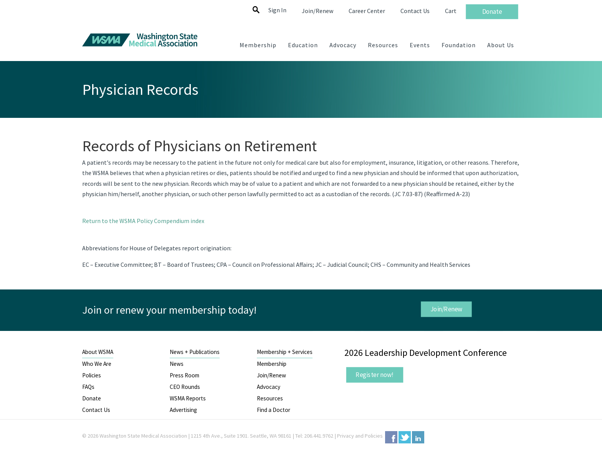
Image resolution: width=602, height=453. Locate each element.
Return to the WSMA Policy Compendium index (143, 221)
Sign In (277, 10)
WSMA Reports (188, 398)
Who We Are (96, 363)
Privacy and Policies (360, 435)
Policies (91, 375)
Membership (271, 363)
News (177, 363)
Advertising (183, 409)
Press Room (184, 375)
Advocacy (268, 386)
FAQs (88, 386)
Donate (91, 398)
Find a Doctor (273, 409)
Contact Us (96, 409)
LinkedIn (418, 437)
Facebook (391, 437)
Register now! (375, 374)
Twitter (405, 437)
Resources (270, 398)
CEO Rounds (185, 386)
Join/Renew (446, 309)
